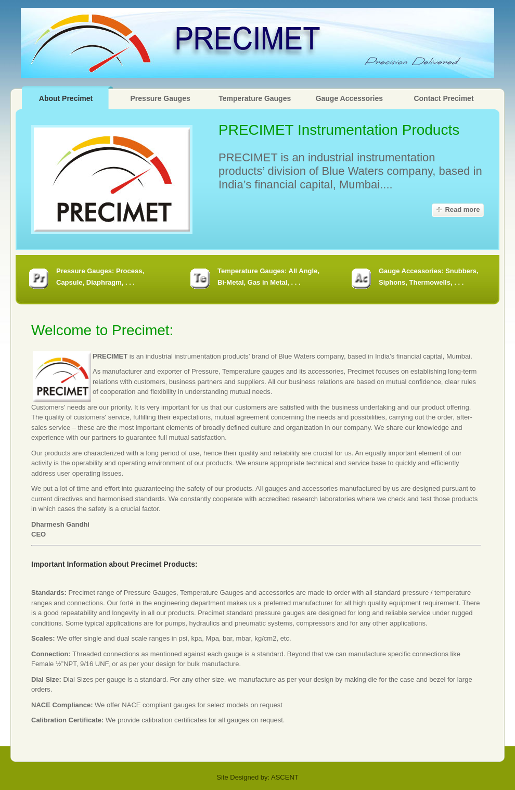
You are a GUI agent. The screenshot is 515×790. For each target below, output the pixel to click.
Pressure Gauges (160, 98)
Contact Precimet (443, 98)
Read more (462, 209)
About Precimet (66, 98)
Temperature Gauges (254, 98)
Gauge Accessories (349, 98)
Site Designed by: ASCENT (257, 777)
